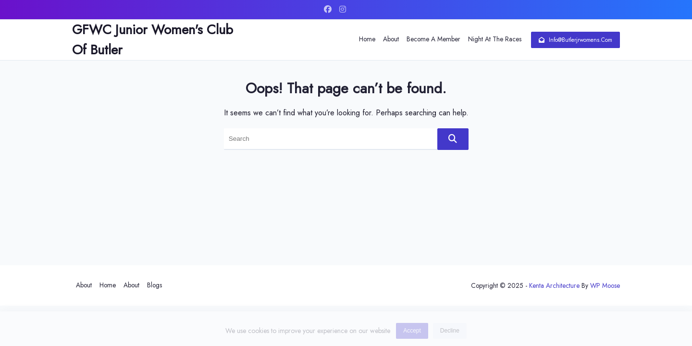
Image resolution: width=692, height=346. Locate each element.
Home (367, 39)
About (391, 39)
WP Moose (605, 285)
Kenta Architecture (554, 285)
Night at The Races (494, 39)
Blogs (154, 285)
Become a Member (433, 39)
